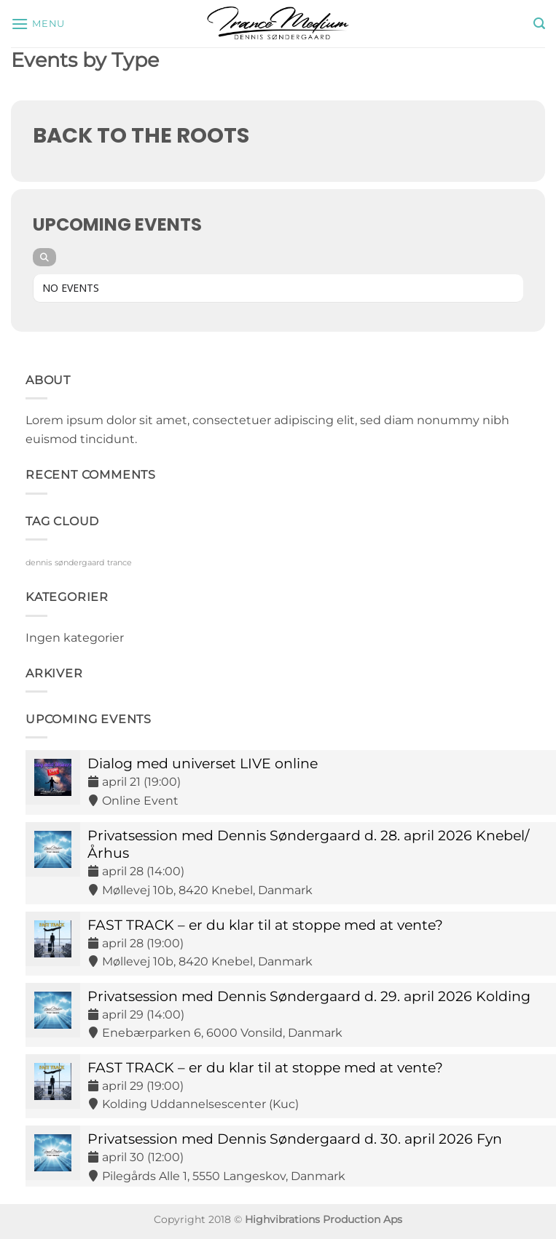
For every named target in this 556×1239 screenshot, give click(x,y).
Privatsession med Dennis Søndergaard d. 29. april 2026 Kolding (308, 996)
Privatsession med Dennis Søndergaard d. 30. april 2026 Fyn (294, 1138)
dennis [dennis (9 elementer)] (39, 562)
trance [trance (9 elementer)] (119, 562)
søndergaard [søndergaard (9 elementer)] (79, 562)
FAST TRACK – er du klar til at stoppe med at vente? (265, 924)
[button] (38, 23)
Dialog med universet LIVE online (202, 763)
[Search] (44, 257)
